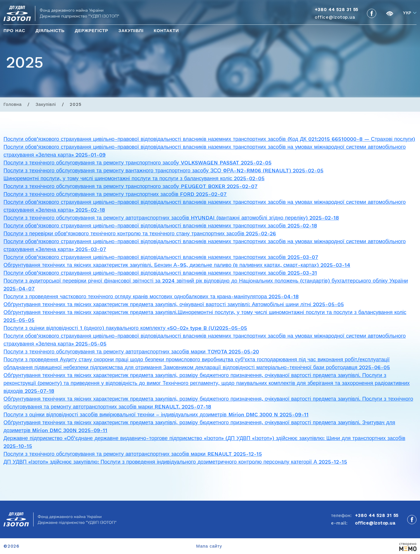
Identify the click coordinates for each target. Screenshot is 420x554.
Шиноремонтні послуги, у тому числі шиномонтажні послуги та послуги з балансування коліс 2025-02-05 (134, 178)
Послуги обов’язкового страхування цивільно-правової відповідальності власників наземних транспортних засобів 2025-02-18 (160, 225)
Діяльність (50, 30)
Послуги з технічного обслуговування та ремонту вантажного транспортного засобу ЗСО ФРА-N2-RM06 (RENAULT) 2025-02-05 (163, 170)
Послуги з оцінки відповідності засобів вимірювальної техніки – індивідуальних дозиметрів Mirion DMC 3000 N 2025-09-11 (156, 414)
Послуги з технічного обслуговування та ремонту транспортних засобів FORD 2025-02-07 (115, 194)
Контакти (166, 30)
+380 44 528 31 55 (376, 515)
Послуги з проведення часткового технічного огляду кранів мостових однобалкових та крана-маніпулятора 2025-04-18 (151, 296)
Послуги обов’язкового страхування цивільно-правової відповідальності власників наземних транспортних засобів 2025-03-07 (161, 257)
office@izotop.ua (335, 17)
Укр (407, 13)
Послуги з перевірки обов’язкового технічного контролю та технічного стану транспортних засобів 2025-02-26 (140, 233)
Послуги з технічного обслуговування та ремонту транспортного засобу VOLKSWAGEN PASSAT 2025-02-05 (138, 162)
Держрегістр (91, 30)
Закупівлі (131, 30)
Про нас (14, 30)
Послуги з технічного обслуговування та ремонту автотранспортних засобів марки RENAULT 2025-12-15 (133, 454)
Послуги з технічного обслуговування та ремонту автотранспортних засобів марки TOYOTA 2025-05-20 (131, 351)
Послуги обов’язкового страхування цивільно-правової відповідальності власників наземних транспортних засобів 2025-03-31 (160, 273)
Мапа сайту (209, 546)
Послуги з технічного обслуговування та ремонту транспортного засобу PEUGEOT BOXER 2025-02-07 (131, 186)
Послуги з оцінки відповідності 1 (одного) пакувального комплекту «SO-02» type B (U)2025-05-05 (125, 328)
